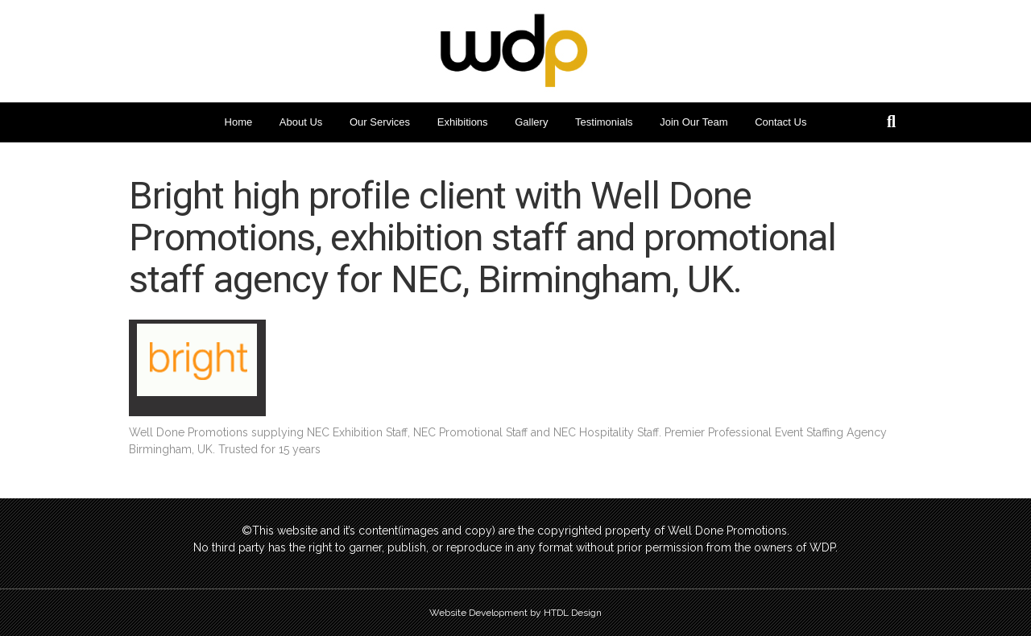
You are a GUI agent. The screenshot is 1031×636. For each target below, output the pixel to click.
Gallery (531, 122)
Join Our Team (693, 122)
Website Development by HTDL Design (515, 612)
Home (239, 122)
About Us (300, 122)
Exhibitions (462, 122)
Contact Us (780, 122)
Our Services (380, 122)
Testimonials (604, 122)
